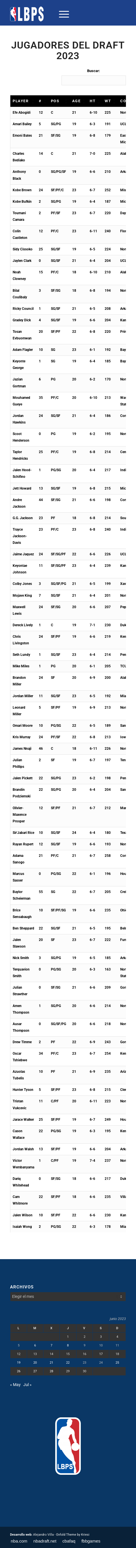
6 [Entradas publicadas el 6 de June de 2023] (35, 1345)
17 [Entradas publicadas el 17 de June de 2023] (101, 1354)
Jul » (27, 1384)
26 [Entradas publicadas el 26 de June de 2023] (18, 1371)
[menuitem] (61, 14)
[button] (32, 101)
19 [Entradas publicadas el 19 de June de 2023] (18, 1363)
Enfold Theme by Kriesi (72, 1535)
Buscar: (93, 71)
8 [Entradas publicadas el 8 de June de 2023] (68, 1345)
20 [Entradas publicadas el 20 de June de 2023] (35, 1363)
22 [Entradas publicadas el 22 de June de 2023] (68, 1363)
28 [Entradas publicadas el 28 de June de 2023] (51, 1371)
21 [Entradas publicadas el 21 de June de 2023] (51, 1363)
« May (15, 1384)
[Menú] (61, 14)
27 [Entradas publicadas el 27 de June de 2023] (35, 1371)
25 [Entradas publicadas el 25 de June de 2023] (117, 1363)
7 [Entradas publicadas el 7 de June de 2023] (51, 1345)
